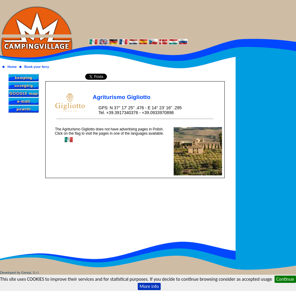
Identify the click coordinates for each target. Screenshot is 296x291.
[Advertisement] (184, 19)
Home (12, 67)
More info (149, 286)
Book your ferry (36, 67)
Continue (285, 279)
